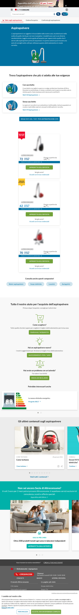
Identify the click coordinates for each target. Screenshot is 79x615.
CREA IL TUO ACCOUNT (53, 563)
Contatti (20, 578)
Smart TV (44, 589)
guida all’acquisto (39, 332)
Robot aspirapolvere (16, 284)
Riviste (39, 578)
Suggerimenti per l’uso (39, 355)
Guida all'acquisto (32, 20)
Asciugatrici (66, 284)
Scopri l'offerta (58, 578)
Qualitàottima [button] (26, 159)
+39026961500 (24, 574)
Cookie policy (10, 607)
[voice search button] (53, 14)
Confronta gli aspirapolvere (51, 20)
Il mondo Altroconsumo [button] (20, 582)
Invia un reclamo (39, 378)
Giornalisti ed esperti (19, 589)
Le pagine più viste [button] (48, 582)
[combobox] (36, 14)
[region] (39, 602)
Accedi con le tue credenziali (39, 175)
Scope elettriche (36, 284)
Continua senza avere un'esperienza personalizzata (64, 593)
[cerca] (29, 14)
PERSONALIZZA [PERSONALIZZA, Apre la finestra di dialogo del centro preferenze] (23, 612)
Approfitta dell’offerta (39, 497)
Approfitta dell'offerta (39, 167)
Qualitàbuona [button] (26, 206)
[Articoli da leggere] (58, 466)
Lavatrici (52, 284)
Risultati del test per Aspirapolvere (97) (39, 119)
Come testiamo (22, 460)
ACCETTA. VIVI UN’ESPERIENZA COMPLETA (46, 612)
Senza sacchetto (29, 102)
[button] (41, 162)
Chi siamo (14, 586)
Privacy (4, 607)
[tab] (38, 412)
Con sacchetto (28, 85)
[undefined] (29, 472)
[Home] (12, 569)
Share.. (62, 466)
